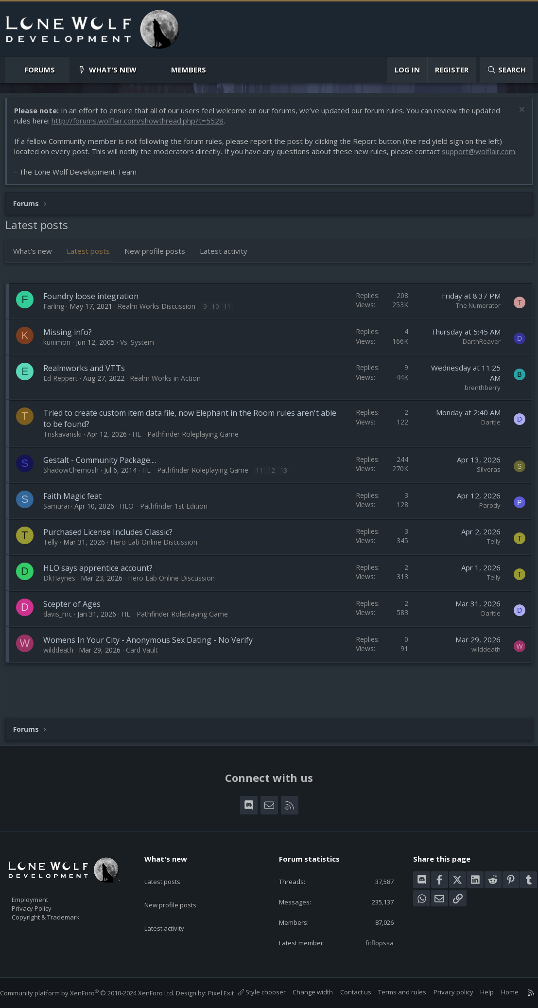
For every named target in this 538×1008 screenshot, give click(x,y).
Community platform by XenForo (97, 983)
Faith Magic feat (77, 511)
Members (188, 69)
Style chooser (252, 992)
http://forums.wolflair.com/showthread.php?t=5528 (142, 125)
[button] (63, 70)
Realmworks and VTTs (89, 383)
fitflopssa (373, 933)
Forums (39, 69)
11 (232, 322)
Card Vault (147, 665)
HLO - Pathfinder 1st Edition (168, 521)
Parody (485, 520)
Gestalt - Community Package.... (104, 475)
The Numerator (473, 320)
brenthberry (478, 402)
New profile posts (159, 266)
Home (500, 992)
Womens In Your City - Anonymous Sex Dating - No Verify (153, 655)
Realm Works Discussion (161, 321)
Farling (58, 321)
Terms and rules (392, 992)
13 (288, 485)
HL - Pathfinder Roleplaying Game (190, 449)
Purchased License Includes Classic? (112, 547)
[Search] (506, 70)
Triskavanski (67, 449)
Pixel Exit (230, 983)
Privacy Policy (44, 895)
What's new (113, 69)
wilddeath (63, 665)
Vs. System (142, 357)
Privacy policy (444, 992)
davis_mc (62, 629)
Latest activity (228, 266)
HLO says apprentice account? (102, 583)
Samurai (61, 521)
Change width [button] (303, 992)
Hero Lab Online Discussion (158, 557)
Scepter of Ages (76, 619)
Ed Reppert (65, 393)
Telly (55, 557)
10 (220, 322)
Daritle (486, 437)
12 (276, 485)
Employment (42, 884)
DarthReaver (477, 356)
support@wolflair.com (55, 166)
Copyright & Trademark (60, 905)
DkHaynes (64, 593)
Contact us (346, 992)
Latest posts (93, 266)
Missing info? (72, 347)
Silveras (484, 484)
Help (477, 992)
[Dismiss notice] (516, 115)
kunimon (61, 357)
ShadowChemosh (76, 485)
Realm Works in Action (170, 393)
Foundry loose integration (95, 311)
